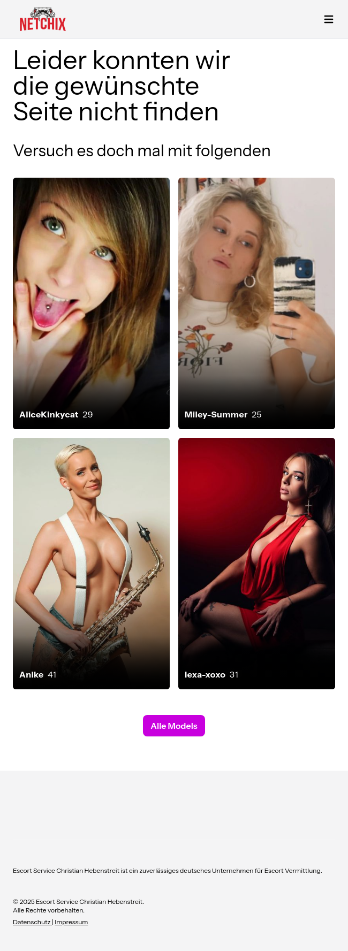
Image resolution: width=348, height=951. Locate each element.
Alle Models (173, 725)
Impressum (71, 922)
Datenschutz (32, 922)
